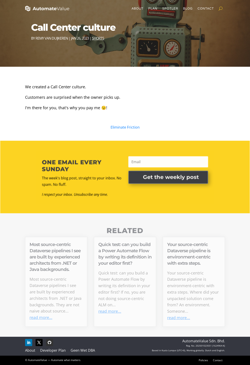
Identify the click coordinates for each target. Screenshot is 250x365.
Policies (203, 360)
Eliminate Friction (125, 127)
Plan (152, 8)
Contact (206, 8)
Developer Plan (53, 350)
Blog (188, 8)
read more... (41, 317)
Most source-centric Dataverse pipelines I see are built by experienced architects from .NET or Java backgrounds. (55, 257)
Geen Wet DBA (83, 350)
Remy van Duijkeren (52, 38)
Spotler (170, 8)
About (137, 8)
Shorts (98, 38)
